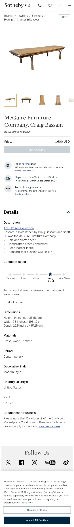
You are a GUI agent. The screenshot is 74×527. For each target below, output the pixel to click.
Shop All (8, 15)
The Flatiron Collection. (19, 228)
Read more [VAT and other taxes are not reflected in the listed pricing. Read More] (28, 170)
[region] (37, 499)
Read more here (49, 426)
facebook (21, 462)
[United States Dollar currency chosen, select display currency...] (64, 17)
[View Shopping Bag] (59, 5)
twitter (8, 462)
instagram (34, 462)
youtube (50, 462)
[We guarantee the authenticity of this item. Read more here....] (22, 194)
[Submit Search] (40, 5)
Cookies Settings (37, 510)
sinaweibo (66, 462)
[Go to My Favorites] (50, 5)
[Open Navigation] (69, 5)
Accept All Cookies (37, 520)
